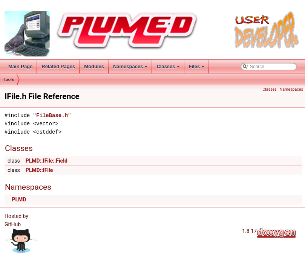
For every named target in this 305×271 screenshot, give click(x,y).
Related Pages (58, 66)
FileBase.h (52, 115)
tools (9, 79)
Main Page (20, 66)
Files (197, 66)
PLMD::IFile (39, 170)
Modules (94, 66)
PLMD (19, 199)
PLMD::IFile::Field (46, 161)
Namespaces (130, 66)
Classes (167, 66)
